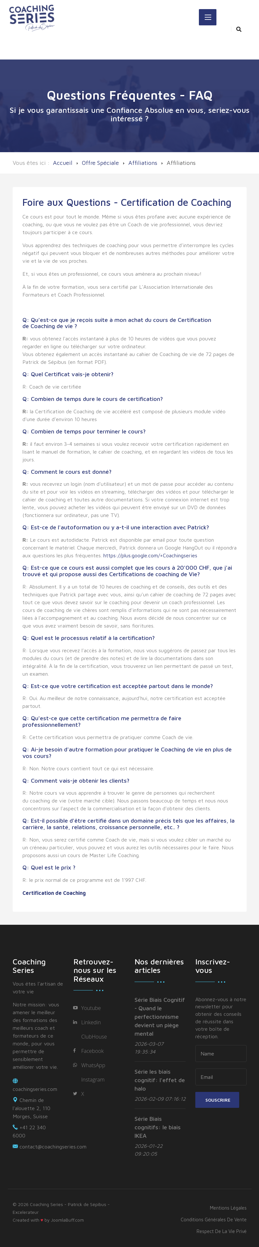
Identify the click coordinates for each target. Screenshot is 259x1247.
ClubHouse (94, 1036)
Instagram (93, 1079)
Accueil (62, 162)
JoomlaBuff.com (67, 1220)
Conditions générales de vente (214, 1219)
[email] (221, 1076)
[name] (221, 1053)
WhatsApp (93, 1065)
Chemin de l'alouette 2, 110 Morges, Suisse (31, 1108)
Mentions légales (228, 1208)
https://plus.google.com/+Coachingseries (150, 555)
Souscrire (217, 1100)
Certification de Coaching (54, 893)
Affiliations (142, 162)
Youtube (91, 1008)
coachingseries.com (35, 1089)
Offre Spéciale (100, 162)
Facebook (92, 1051)
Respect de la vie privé (222, 1231)
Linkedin (91, 1022)
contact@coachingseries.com (52, 1146)
